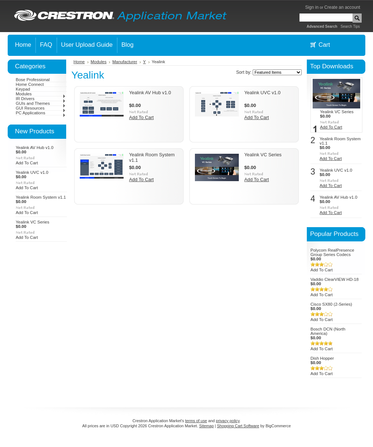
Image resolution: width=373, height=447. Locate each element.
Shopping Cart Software (238, 426)
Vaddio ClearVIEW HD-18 (334, 279)
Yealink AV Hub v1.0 (34, 147)
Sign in (312, 7)
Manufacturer (124, 62)
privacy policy (227, 421)
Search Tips (350, 26)
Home (79, 62)
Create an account (342, 7)
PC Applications (41, 113)
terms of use (196, 421)
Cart (324, 44)
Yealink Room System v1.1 (41, 197)
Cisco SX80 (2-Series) (331, 304)
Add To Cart (27, 163)
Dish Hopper (322, 358)
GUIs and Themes (41, 103)
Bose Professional (33, 79)
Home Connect (30, 84)
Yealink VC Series (32, 222)
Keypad (23, 89)
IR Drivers (41, 98)
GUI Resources (41, 108)
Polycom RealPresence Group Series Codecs (332, 252)
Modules (41, 94)
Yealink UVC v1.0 (32, 172)
